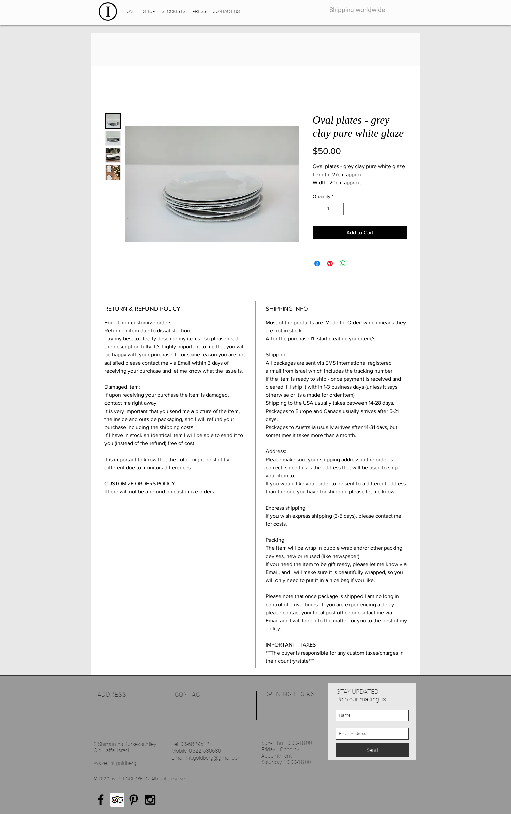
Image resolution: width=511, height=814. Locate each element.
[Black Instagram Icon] (150, 800)
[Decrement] (318, 209)
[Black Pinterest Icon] (134, 800)
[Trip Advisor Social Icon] (117, 800)
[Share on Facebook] (317, 263)
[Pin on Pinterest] (330, 263)
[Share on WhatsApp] (343, 263)
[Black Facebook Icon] (101, 800)
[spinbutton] (328, 209)
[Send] (372, 750)
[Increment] (338, 209)
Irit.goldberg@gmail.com (214, 758)
